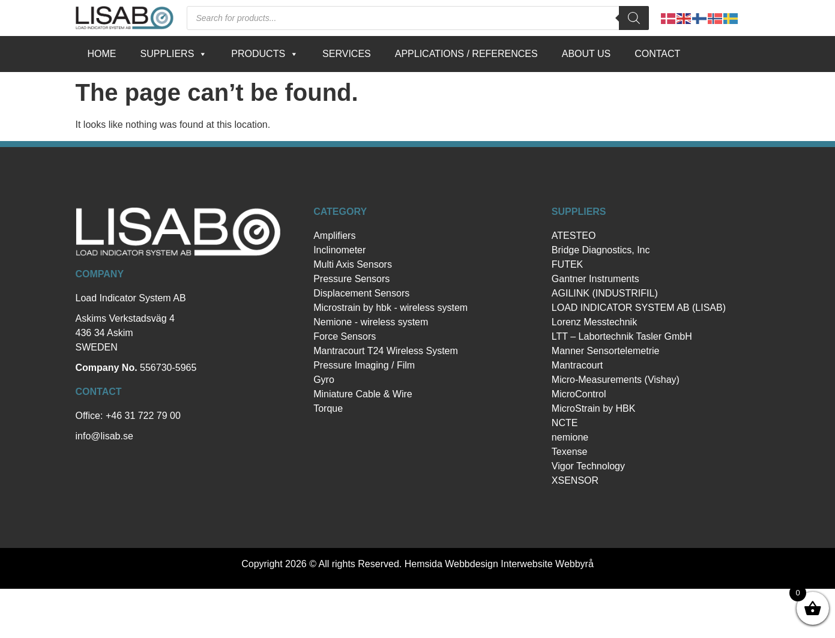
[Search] (634, 18)
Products (264, 54)
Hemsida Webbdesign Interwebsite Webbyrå (499, 564)
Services (346, 54)
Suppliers (174, 54)
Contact (657, 54)
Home (102, 54)
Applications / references (466, 54)
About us (586, 54)
